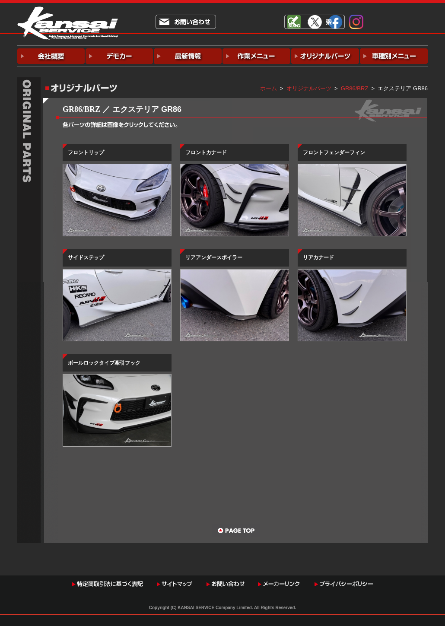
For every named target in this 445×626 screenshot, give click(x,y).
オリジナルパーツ (308, 88)
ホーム (268, 88)
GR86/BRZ (355, 88)
